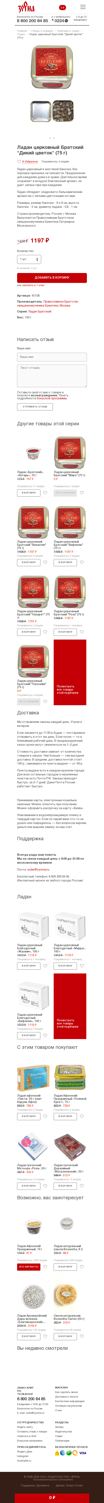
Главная (22, 31)
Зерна (26, 7)
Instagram (23, 1456)
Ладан (21, 34)
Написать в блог (27, 1436)
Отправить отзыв (35, 407)
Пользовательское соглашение (53, 1480)
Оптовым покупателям (68, 1406)
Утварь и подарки (42, 31)
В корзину (29, 493)
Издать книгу (25, 1427)
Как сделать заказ (66, 1392)
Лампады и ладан (68, 31)
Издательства (63, 1432)
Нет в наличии (65, 493)
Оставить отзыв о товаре (32, 1432)
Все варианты (28, 1267)
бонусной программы (52, 398)
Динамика (42, 1486)
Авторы (59, 1427)
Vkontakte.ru (24, 1461)
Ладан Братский (39, 311)
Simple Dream (74, 1486)
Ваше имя (23, 348)
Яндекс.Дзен (24, 1452)
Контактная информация (70, 1401)
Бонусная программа (29, 1441)
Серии (58, 1436)
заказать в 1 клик (33, 285)
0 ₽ (62, 8)
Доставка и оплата (66, 1397)
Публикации (62, 1441)
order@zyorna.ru (38, 869)
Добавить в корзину (52, 278)
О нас (58, 1410)
